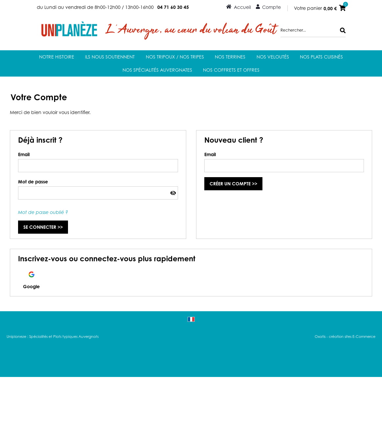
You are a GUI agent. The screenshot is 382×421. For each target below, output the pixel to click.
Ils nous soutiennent (110, 56)
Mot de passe (33, 181)
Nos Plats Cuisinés (321, 56)
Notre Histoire (56, 56)
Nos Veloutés (273, 56)
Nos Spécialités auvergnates (157, 70)
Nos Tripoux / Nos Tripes (175, 56)
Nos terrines (230, 56)
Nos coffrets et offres (231, 70)
